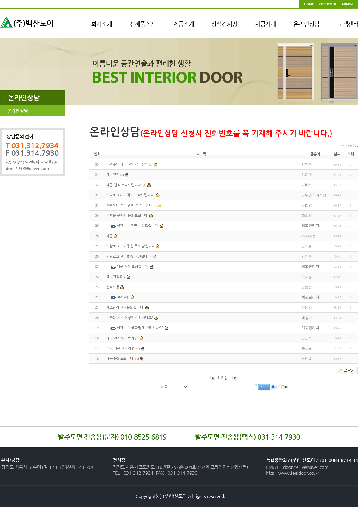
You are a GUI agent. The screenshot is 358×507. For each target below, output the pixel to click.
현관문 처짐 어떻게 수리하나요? (129, 318)
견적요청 (112, 287)
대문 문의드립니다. (120, 358)
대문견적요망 (116, 277)
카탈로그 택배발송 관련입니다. (129, 256)
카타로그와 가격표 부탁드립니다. (130, 195)
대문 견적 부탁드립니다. (124, 185)
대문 (109, 236)
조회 (350, 154)
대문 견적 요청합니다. (133, 267)
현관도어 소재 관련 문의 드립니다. (131, 205)
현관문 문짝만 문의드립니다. (127, 216)
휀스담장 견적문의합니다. (125, 307)
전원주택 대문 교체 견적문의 (127, 165)
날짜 (337, 154)
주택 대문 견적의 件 (120, 348)
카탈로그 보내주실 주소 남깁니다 (130, 246)
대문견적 (112, 175)
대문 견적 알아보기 (120, 338)
